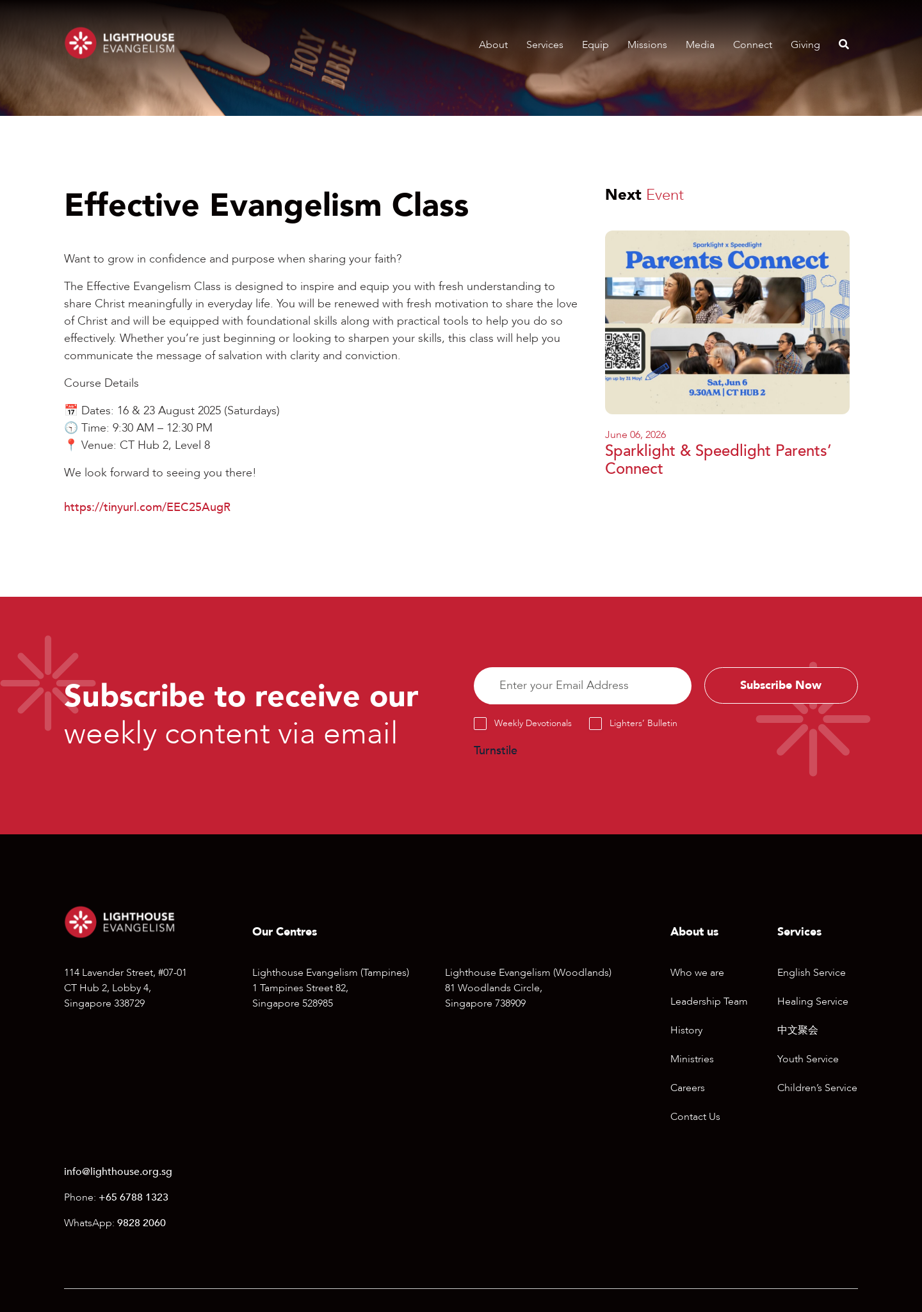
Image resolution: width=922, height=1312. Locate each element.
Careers (687, 1088)
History (686, 1030)
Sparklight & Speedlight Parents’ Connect (718, 460)
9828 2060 (141, 1223)
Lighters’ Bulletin (643, 723)
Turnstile (495, 751)
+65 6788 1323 (133, 1197)
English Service (811, 973)
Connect (752, 45)
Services (544, 45)
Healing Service (812, 1001)
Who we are (697, 973)
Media (700, 45)
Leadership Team (709, 1001)
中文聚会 (797, 1030)
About (493, 45)
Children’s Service (817, 1088)
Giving (805, 45)
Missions (647, 45)
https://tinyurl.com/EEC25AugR (147, 507)
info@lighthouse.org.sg (118, 1172)
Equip (595, 45)
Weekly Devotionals (533, 723)
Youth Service (808, 1059)
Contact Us (695, 1117)
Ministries (692, 1059)
